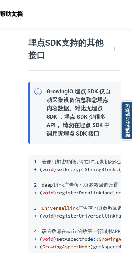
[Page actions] (114, 49)
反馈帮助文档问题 (127, 120)
